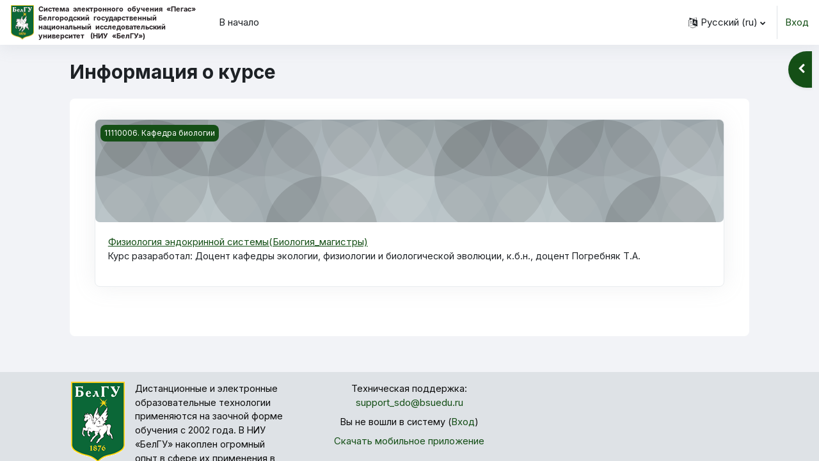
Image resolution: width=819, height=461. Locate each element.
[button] (727, 22)
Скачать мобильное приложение (409, 443)
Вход (797, 22)
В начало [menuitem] (239, 22)
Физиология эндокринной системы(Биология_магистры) (238, 242)
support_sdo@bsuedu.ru (409, 404)
